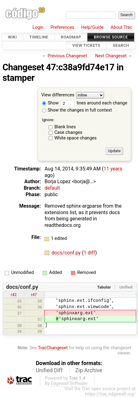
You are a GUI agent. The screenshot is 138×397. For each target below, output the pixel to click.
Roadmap (71, 37)
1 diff (89, 253)
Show (50, 103)
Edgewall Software (69, 383)
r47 (34, 294)
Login (38, 27)
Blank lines (65, 127)
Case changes (68, 132)
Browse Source (111, 37)
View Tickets (86, 45)
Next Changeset (111, 56)
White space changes (75, 138)
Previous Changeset (67, 56)
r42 (14, 294)
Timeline (38, 37)
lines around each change (93, 103)
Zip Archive (88, 370)
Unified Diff (49, 370)
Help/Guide (92, 27)
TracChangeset (53, 348)
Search (121, 45)
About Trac (121, 27)
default (52, 188)
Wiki (12, 37)
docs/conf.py (67, 253)
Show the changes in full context (77, 110)
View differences (58, 95)
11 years (113, 169)
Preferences (62, 27)
